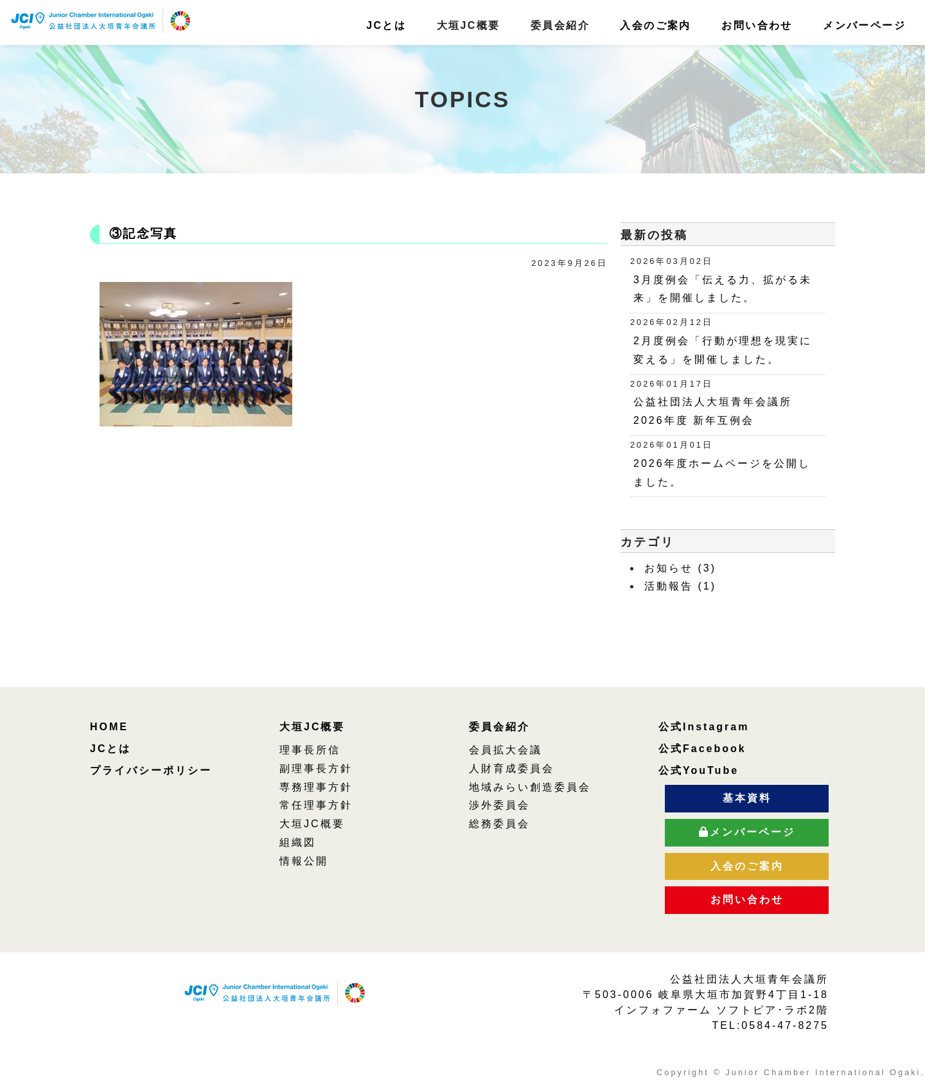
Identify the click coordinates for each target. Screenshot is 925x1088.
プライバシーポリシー (151, 770)
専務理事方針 (316, 787)
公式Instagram (703, 726)
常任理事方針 (316, 805)
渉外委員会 (499, 805)
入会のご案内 (655, 25)
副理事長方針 (316, 768)
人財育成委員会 (511, 768)
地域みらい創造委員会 (530, 787)
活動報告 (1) (680, 586)
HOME (109, 726)
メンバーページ (864, 25)
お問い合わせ (756, 25)
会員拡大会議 (505, 749)
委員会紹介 (499, 726)
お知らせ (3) (680, 568)
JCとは (386, 25)
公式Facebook (702, 748)
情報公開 (303, 860)
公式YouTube (698, 770)
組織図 (297, 842)
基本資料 (747, 798)
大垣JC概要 (312, 726)
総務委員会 (499, 823)
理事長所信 (309, 749)
